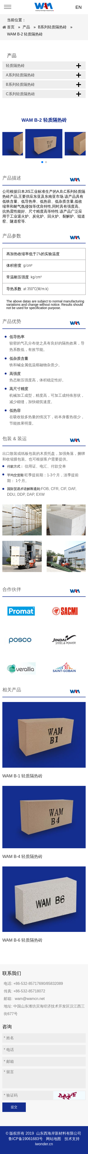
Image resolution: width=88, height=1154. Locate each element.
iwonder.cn (44, 1144)
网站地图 (53, 1139)
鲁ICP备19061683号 (25, 1139)
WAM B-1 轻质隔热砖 (22, 776)
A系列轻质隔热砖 (20, 75)
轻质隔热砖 (15, 66)
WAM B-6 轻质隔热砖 (22, 940)
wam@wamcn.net (30, 999)
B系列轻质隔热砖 (20, 84)
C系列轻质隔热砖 (20, 94)
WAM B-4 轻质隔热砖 (22, 856)
